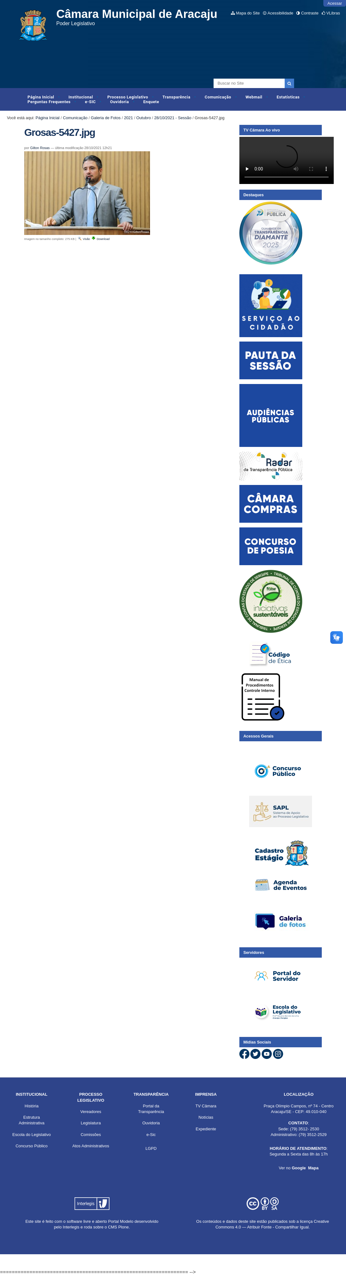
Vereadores (90, 1111)
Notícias (205, 1117)
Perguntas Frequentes (49, 101)
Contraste (309, 13)
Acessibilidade (280, 13)
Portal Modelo (120, 1221)
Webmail (254, 97)
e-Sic (151, 1134)
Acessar (334, 3)
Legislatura (91, 1123)
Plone (123, 1227)
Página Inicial (41, 97)
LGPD (151, 1148)
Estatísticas (288, 97)
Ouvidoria (119, 101)
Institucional (81, 97)
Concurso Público (31, 1146)
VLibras (333, 13)
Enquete (151, 101)
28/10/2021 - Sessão (172, 117)
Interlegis (71, 1227)
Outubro (143, 117)
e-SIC (90, 101)
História (31, 1106)
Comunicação (218, 97)
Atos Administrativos (90, 1146)
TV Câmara (205, 1106)
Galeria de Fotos (106, 117)
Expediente (206, 1129)
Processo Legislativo (127, 97)
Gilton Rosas (40, 148)
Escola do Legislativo (31, 1134)
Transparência (177, 97)
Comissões (91, 1134)
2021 (128, 117)
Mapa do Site (248, 13)
